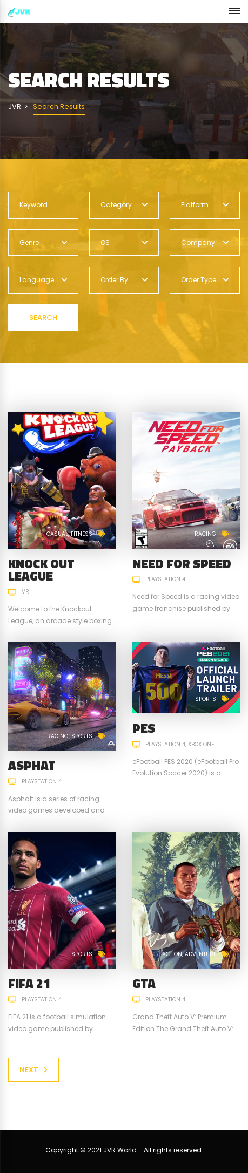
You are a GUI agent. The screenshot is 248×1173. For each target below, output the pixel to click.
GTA (144, 983)
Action (172, 954)
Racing (205, 533)
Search (43, 317)
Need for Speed (181, 563)
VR (25, 591)
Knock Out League (41, 569)
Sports (81, 736)
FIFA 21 (29, 983)
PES (143, 728)
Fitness (81, 533)
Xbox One (201, 744)
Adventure (200, 954)
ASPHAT (32, 765)
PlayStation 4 (165, 579)
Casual (57, 533)
